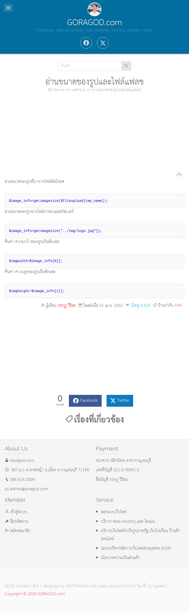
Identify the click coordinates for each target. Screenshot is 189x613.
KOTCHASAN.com (81, 586)
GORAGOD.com (94, 22)
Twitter (123, 400)
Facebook (89, 400)
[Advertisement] (94, 136)
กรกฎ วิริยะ (67, 306)
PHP (178, 306)
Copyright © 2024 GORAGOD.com (35, 594)
